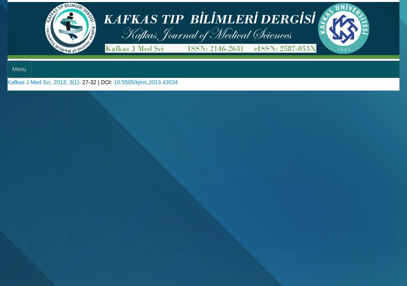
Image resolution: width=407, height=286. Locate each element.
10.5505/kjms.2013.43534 (163, 95)
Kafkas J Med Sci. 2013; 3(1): (52, 95)
